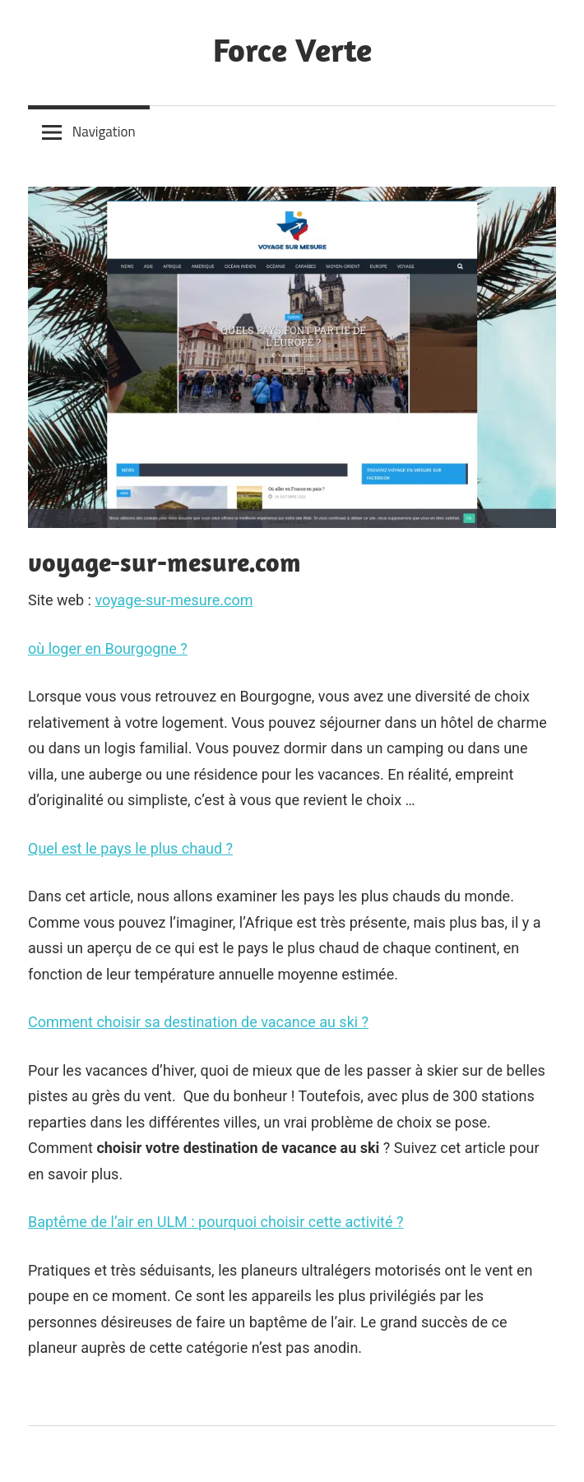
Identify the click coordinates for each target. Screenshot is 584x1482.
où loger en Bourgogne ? (108, 648)
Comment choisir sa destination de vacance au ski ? (198, 1021)
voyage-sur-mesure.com (174, 600)
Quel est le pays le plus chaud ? (130, 848)
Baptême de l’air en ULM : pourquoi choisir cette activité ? (216, 1221)
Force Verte (292, 49)
